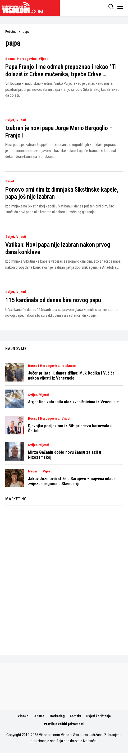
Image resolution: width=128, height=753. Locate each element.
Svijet (9, 120)
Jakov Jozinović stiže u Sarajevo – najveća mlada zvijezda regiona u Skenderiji (72, 481)
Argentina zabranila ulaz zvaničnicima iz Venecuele (73, 401)
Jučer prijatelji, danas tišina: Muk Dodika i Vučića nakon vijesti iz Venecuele (71, 376)
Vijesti (44, 59)
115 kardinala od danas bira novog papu (53, 300)
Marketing (57, 716)
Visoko (23, 716)
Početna (10, 32)
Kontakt (75, 716)
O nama (39, 716)
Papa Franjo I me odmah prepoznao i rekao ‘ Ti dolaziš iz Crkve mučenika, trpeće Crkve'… (61, 70)
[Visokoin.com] (23, 8)
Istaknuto (69, 366)
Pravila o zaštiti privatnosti (64, 724)
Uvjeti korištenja (98, 716)
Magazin (34, 471)
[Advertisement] (64, 577)
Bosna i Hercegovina (20, 59)
